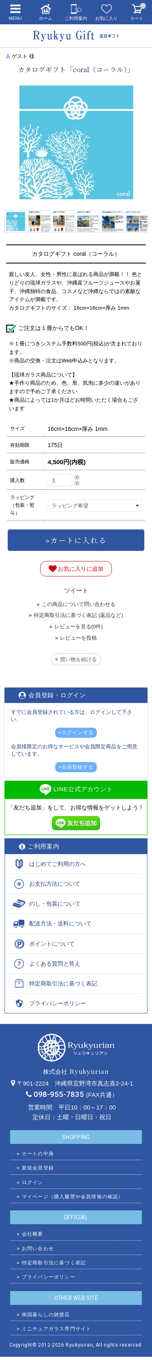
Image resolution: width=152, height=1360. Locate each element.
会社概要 (32, 1234)
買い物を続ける (76, 659)
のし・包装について (54, 903)
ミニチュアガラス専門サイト (57, 1329)
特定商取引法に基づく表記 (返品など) (78, 615)
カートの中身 (38, 1154)
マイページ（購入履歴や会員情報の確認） (73, 1196)
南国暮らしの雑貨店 (46, 1314)
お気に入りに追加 (76, 569)
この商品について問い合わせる (79, 604)
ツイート (76, 590)
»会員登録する (76, 767)
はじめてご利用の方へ (57, 864)
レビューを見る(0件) (78, 626)
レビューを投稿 (78, 638)
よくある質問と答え (54, 963)
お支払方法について (54, 883)
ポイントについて (52, 943)
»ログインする (76, 732)
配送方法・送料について (60, 923)
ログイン (32, 1182)
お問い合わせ (38, 1248)
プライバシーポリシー (57, 1003)
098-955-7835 (59, 1094)
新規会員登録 (38, 1168)
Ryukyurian (79, 1345)
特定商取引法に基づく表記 (63, 983)
